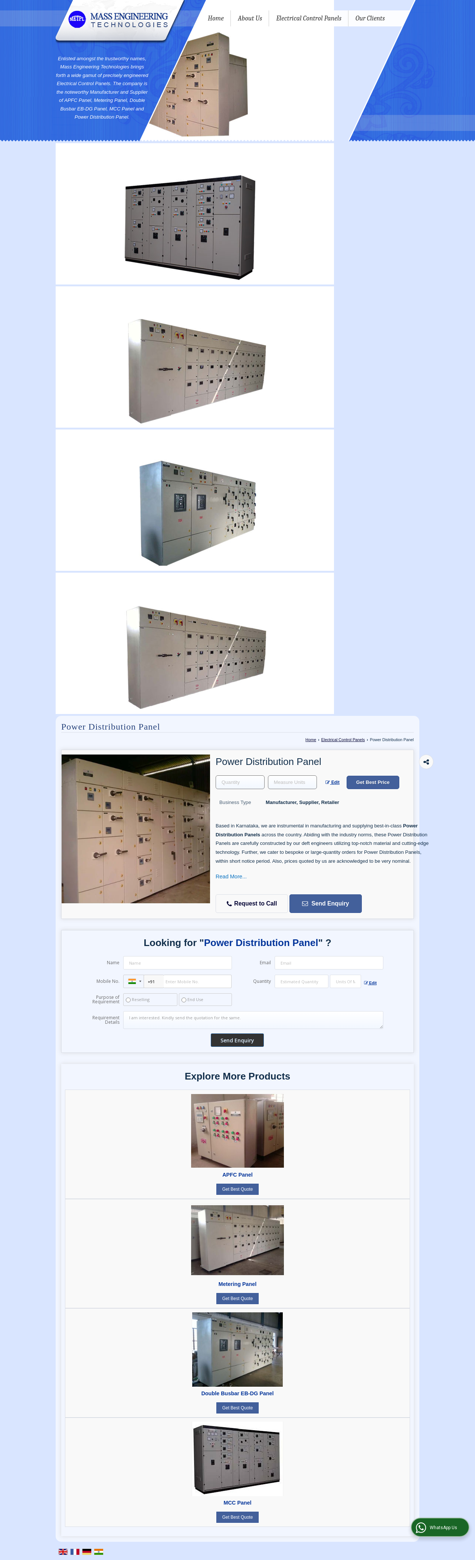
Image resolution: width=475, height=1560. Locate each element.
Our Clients (370, 18)
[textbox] (292, 782)
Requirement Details (105, 1020)
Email (265, 962)
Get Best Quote (237, 1189)
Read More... (231, 876)
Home (216, 18)
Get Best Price (373, 782)
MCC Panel (237, 1503)
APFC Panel (237, 1175)
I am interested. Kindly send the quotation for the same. (253, 1020)
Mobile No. (107, 981)
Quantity (262, 981)
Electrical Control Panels (308, 18)
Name (113, 962)
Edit (332, 782)
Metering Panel (237, 1284)
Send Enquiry (325, 903)
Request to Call (252, 903)
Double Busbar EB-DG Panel (237, 1393)
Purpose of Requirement (105, 999)
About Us (250, 18)
